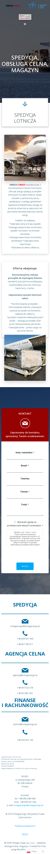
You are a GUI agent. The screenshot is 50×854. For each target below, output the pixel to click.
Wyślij (25, 566)
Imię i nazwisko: (25, 452)
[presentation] (27, 558)
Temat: (25, 491)
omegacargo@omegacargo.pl (28, 805)
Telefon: (25, 478)
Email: (25, 465)
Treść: (25, 504)
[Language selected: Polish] (35, 851)
